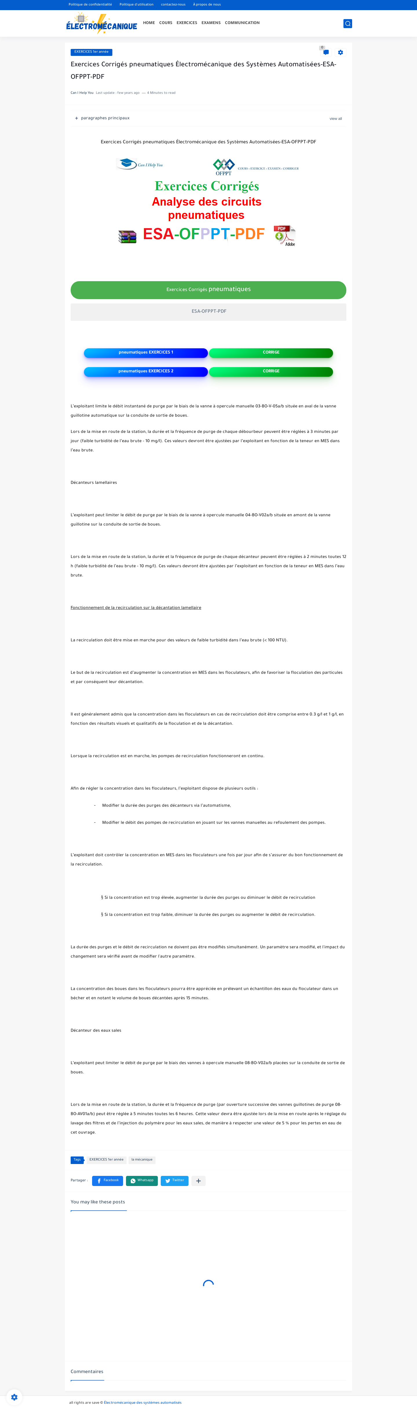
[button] (107, 1181)
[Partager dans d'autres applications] (198, 1181)
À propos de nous (207, 5)
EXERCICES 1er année (91, 52)
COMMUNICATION (242, 23)
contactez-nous (173, 5)
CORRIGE (271, 353)
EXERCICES (187, 23)
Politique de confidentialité (90, 5)
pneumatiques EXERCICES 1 (146, 353)
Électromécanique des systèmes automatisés (143, 1403)
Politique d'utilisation (136, 5)
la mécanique (142, 1160)
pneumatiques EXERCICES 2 (145, 371)
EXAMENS (211, 23)
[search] (347, 23)
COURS (165, 23)
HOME (149, 23)
